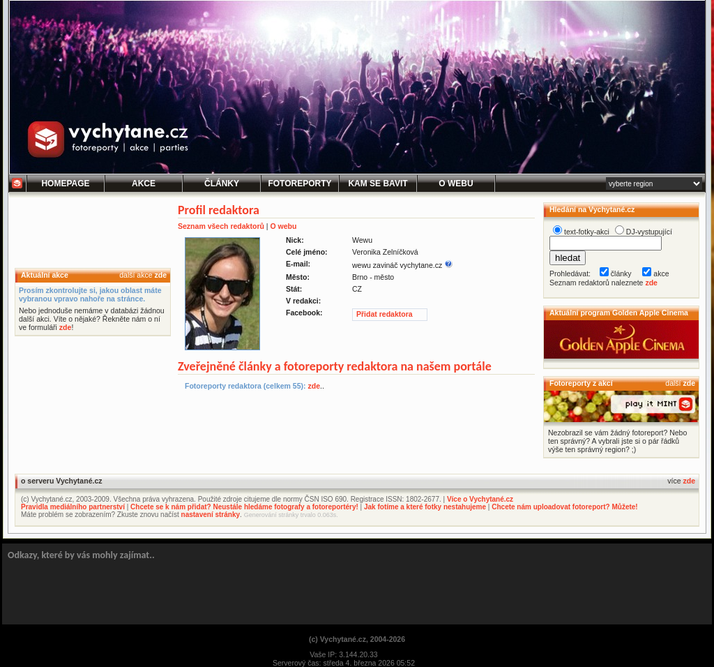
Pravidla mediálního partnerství (73, 507)
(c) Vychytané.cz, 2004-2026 (357, 639)
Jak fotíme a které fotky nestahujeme (425, 507)
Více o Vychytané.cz (480, 499)
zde (160, 275)
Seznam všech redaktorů (221, 226)
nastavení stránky (211, 514)
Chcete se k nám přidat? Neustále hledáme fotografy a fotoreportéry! (244, 507)
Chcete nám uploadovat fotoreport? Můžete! (564, 507)
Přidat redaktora (384, 314)
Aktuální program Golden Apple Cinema (618, 312)
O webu (283, 226)
